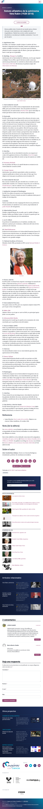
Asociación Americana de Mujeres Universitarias (16, 379)
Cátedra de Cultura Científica (14, 801)
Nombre (4, 683)
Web (3, 694)
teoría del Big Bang (9, 333)
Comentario (5, 669)
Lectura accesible (21, 22)
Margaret (13, 56)
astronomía (5, 472)
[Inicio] (3, 2)
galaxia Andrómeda (33, 285)
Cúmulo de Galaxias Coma (27, 406)
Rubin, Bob (7, 310)
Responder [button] (37, 639)
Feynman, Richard (9, 162)
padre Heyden (6, 206)
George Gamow (8, 170)
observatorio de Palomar (9, 65)
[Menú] (39, 2)
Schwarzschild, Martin (11, 318)
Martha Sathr (25, 110)
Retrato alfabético (7, 7)
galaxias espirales (22, 283)
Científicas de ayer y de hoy (10, 439)
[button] (8, 461)
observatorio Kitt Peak (8, 64)
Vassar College (8, 356)
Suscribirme (32, 485)
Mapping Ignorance (7, 745)
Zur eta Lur (29, 441)
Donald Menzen (7, 185)
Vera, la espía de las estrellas (21, 419)
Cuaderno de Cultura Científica (10, 716)
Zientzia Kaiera (6, 729)
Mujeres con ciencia (10, 804)
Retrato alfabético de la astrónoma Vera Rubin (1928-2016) (19, 443)
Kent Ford (31, 155)
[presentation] (21, 497)
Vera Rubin (21, 275)
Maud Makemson (9, 229)
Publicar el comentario (9, 700)
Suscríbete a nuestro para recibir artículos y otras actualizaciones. (20, 481)
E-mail (4, 689)
